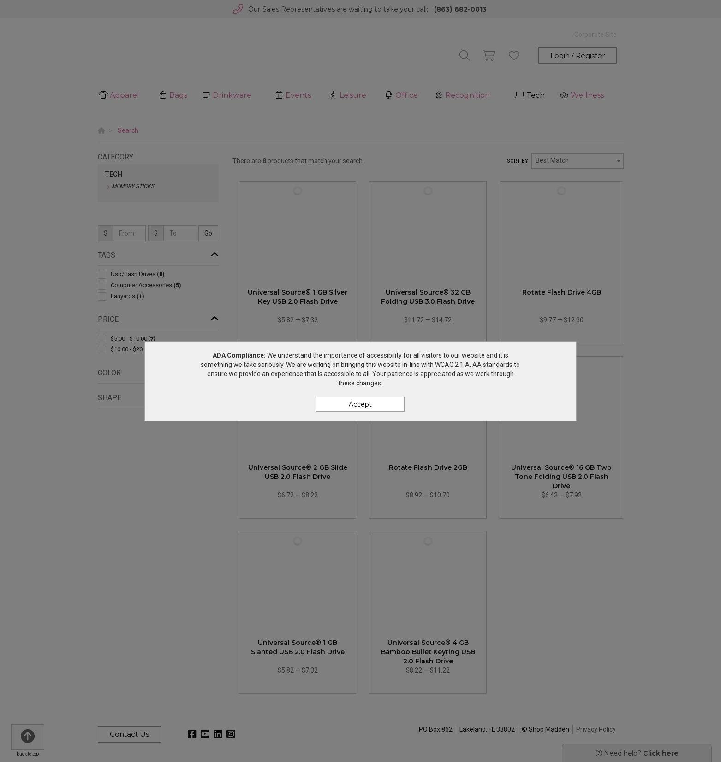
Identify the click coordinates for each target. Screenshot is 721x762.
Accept (360, 404)
